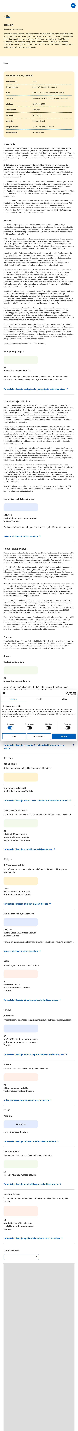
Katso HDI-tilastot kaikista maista (22, 536)
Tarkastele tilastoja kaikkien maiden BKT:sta (27, 903)
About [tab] (64, 699)
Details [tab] (39, 699)
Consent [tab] (14, 699)
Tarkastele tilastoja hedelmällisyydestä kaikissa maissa (33, 1184)
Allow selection (39, 736)
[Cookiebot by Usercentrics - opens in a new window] (67, 693)
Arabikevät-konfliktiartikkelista (33, 343)
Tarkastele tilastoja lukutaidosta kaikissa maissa (29, 849)
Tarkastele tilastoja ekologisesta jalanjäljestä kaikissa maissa (36, 389)
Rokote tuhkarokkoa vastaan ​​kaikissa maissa (28, 1100)
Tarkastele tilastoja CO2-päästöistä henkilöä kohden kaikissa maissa (39, 747)
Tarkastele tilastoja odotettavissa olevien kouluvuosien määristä (38, 800)
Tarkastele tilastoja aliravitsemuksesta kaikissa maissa (32, 999)
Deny (14, 736)
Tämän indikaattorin (56, 648)
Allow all (64, 736)
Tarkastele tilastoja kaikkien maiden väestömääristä (31, 1141)
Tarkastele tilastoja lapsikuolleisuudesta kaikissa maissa (33, 1238)
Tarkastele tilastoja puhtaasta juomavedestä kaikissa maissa (35, 1054)
